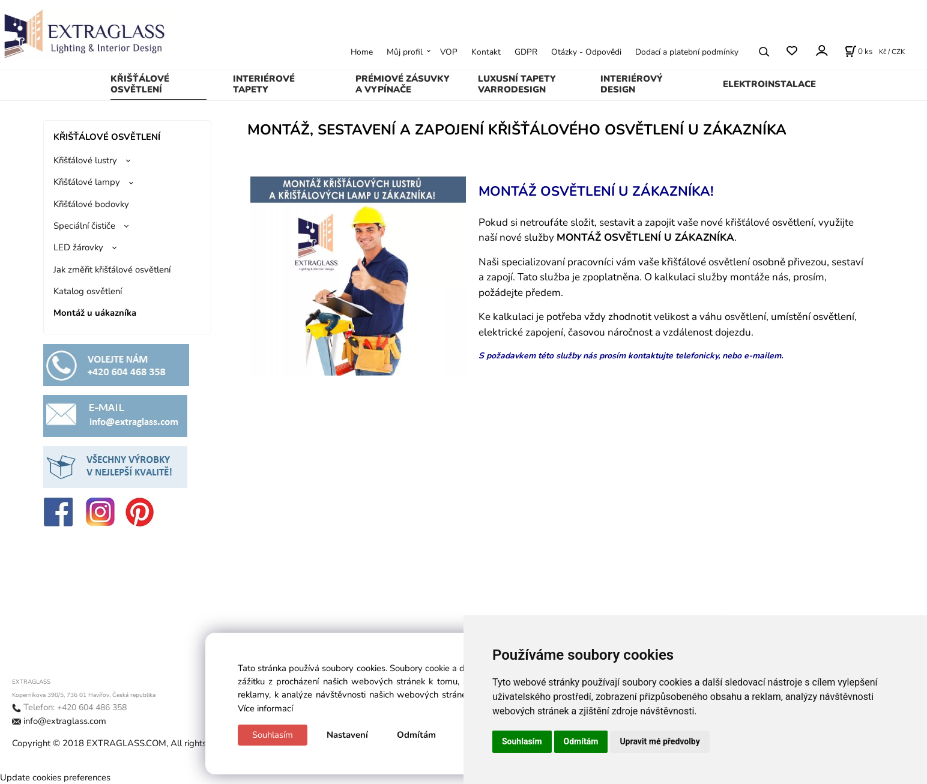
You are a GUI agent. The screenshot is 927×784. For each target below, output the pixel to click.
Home (362, 52)
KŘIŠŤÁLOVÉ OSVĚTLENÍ (139, 84)
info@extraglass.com (64, 721)
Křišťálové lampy (86, 182)
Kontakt (486, 52)
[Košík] (858, 51)
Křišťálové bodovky (91, 204)
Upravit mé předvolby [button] (659, 741)
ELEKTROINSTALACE (769, 84)
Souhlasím (272, 735)
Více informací (265, 708)
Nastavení (347, 735)
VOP (448, 52)
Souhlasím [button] (522, 741)
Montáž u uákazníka (94, 313)
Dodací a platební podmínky (686, 52)
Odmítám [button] (581, 741)
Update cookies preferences (55, 777)
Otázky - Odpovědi (586, 52)
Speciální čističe (84, 226)
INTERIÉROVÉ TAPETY (264, 84)
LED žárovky (78, 247)
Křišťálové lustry (85, 160)
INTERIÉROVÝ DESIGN (631, 84)
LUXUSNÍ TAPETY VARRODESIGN (517, 84)
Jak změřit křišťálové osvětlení (112, 270)
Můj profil (405, 52)
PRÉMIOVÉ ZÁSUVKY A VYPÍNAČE (402, 84)
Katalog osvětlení (87, 291)
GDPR (526, 52)
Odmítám (416, 735)
